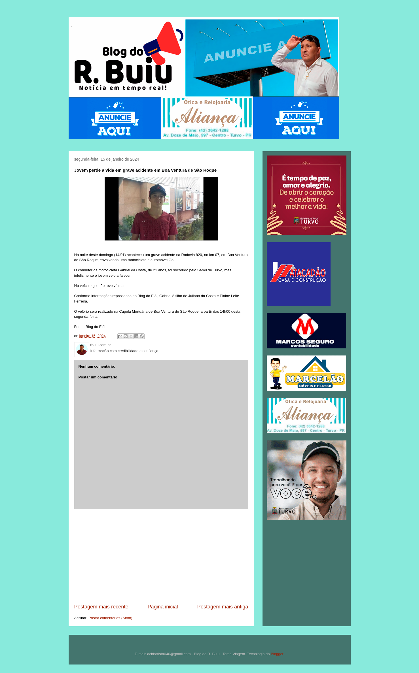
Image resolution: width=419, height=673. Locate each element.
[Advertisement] (161, 556)
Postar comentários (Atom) (110, 618)
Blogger (277, 654)
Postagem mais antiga (222, 607)
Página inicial (162, 607)
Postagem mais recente (101, 607)
